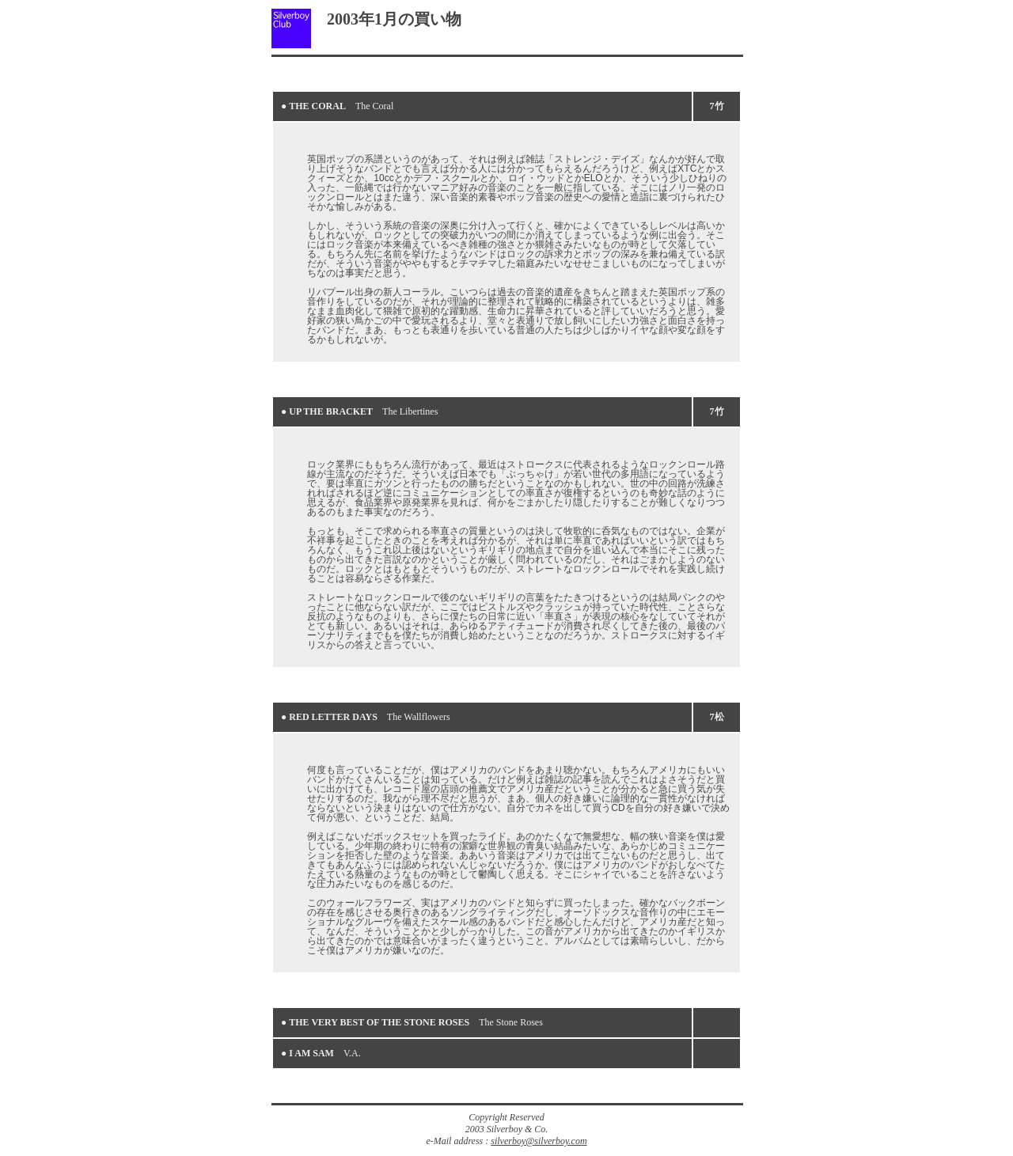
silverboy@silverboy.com (538, 1141)
